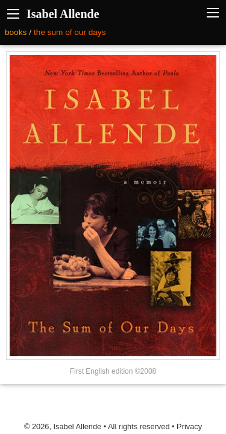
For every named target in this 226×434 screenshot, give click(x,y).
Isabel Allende (63, 13)
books (16, 32)
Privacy (189, 426)
